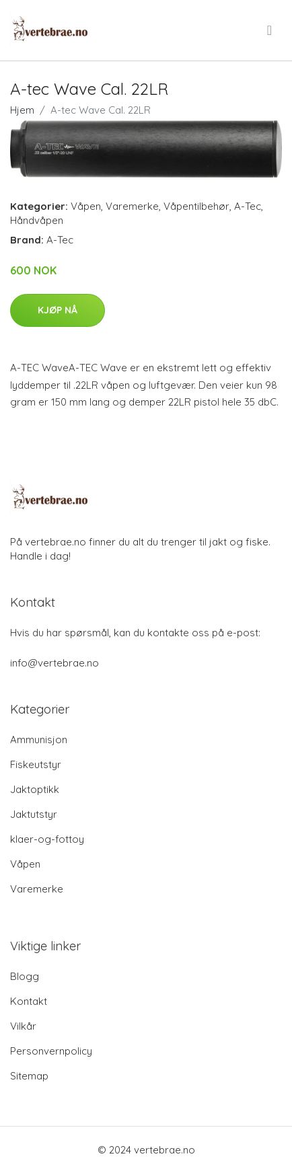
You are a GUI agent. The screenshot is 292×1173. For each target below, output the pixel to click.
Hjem (22, 110)
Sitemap (29, 1075)
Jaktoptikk (34, 789)
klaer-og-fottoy (47, 839)
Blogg (24, 976)
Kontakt (28, 1001)
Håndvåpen (36, 220)
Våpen (86, 206)
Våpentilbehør (196, 206)
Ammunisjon (38, 739)
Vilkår (23, 1026)
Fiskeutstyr (35, 764)
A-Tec (247, 206)
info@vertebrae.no (54, 662)
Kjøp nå (57, 310)
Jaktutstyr (33, 814)
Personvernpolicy (51, 1051)
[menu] (270, 30)
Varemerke (132, 206)
